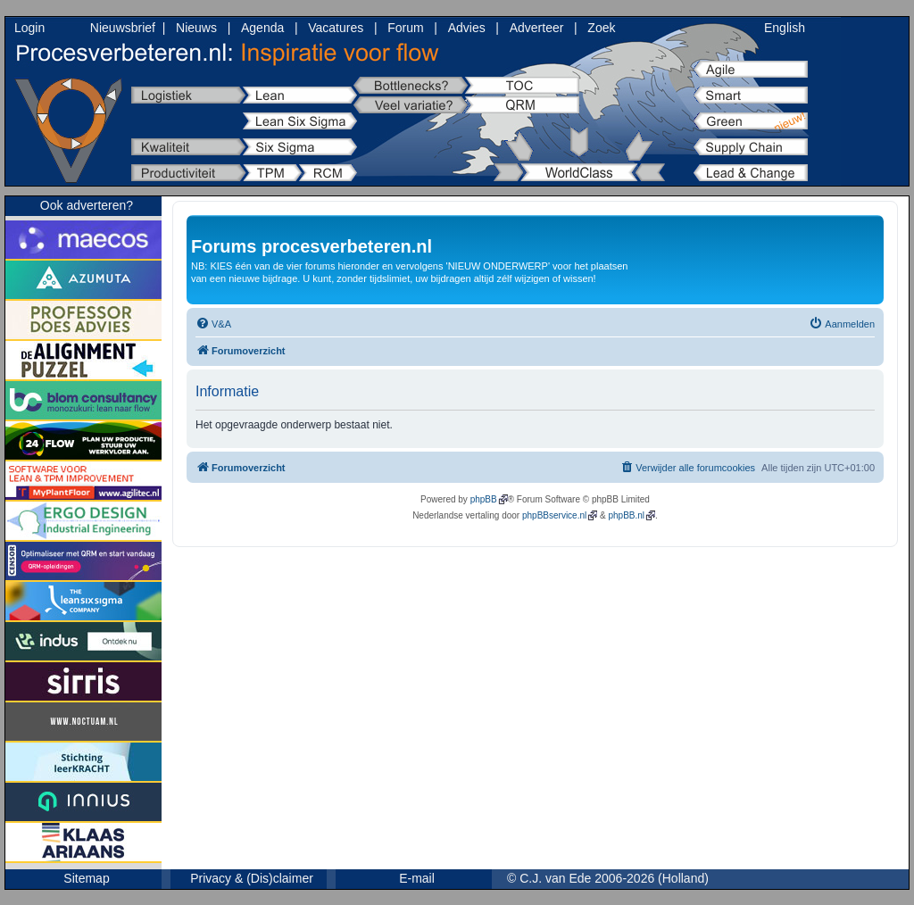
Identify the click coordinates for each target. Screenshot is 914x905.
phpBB (483, 499)
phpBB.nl (626, 515)
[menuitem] (213, 324)
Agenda (262, 28)
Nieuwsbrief (122, 28)
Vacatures (335, 28)
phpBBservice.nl (554, 515)
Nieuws (196, 28)
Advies (467, 28)
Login (29, 28)
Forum (405, 28)
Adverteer (537, 28)
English (784, 28)
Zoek (601, 28)
